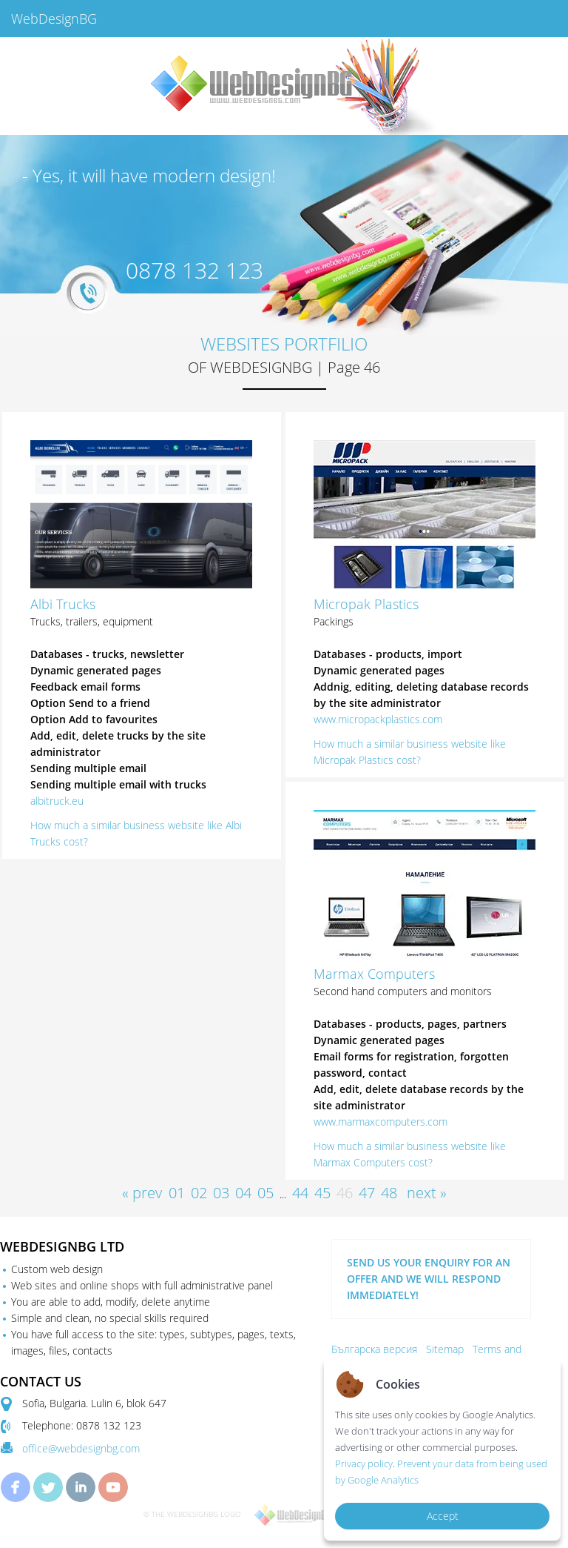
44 (300, 1193)
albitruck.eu (57, 801)
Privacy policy (364, 1463)
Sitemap (445, 1349)
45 (322, 1193)
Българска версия (374, 1349)
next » (427, 1193)
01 (177, 1193)
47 (367, 1193)
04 (243, 1193)
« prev (142, 1193)
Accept (443, 1516)
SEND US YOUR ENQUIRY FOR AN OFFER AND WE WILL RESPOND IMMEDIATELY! (428, 1278)
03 (221, 1193)
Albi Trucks (62, 604)
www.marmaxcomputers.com (380, 1122)
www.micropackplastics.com (378, 719)
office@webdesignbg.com (81, 1448)
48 (389, 1193)
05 (265, 1193)
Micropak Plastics (366, 604)
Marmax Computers (374, 974)
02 (199, 1193)
